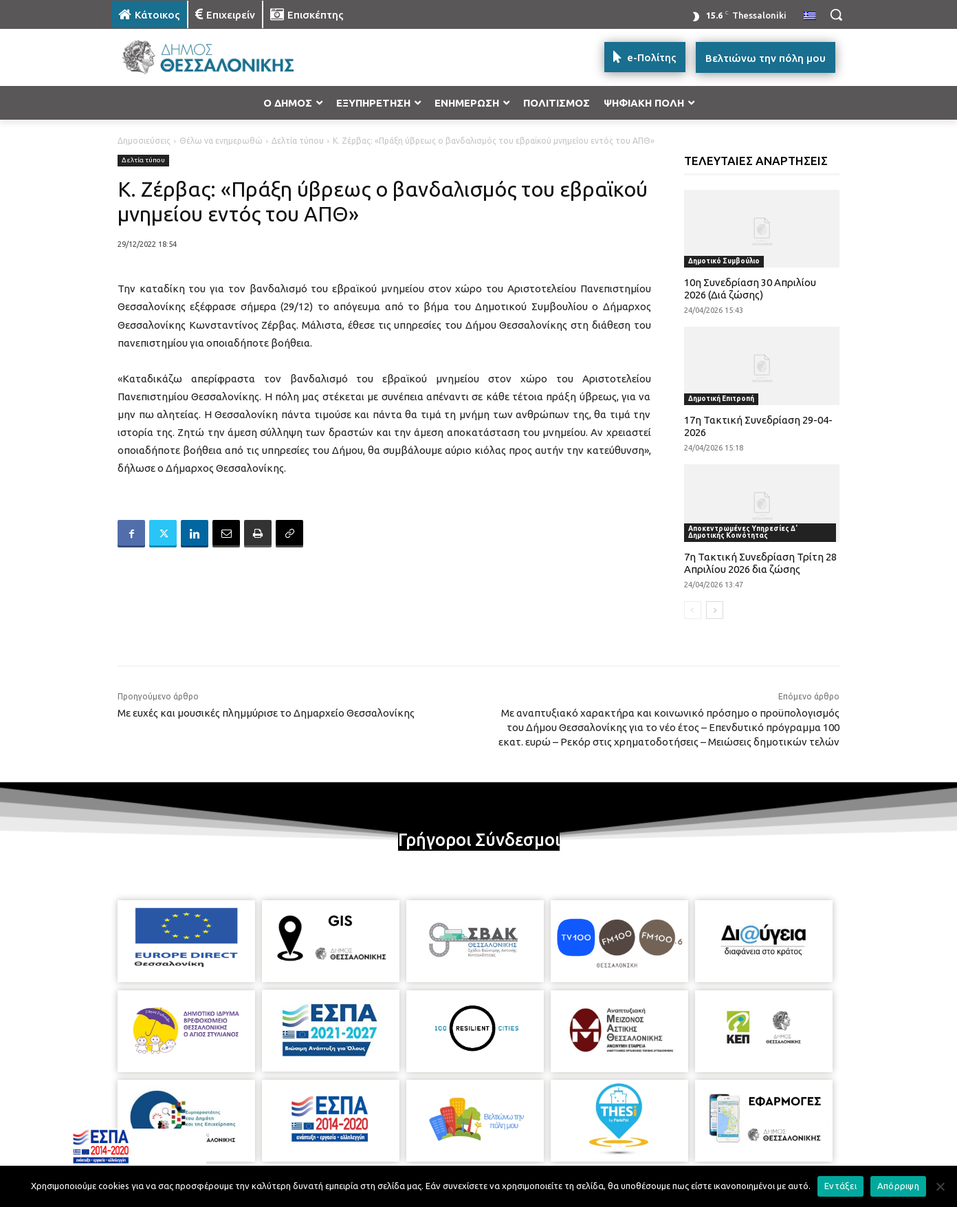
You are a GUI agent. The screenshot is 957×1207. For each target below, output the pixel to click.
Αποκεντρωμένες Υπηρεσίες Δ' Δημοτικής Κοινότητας (743, 532)
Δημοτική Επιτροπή (721, 398)
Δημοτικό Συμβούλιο (724, 261)
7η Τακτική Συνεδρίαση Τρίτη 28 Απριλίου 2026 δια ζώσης (760, 563)
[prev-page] (692, 610)
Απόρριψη (898, 1185)
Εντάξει (840, 1185)
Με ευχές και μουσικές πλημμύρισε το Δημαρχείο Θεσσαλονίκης (266, 713)
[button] (836, 14)
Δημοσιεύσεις (144, 140)
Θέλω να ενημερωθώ (221, 140)
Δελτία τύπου (298, 140)
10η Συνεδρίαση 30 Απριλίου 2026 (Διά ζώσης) (750, 288)
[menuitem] (810, 16)
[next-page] (714, 610)
